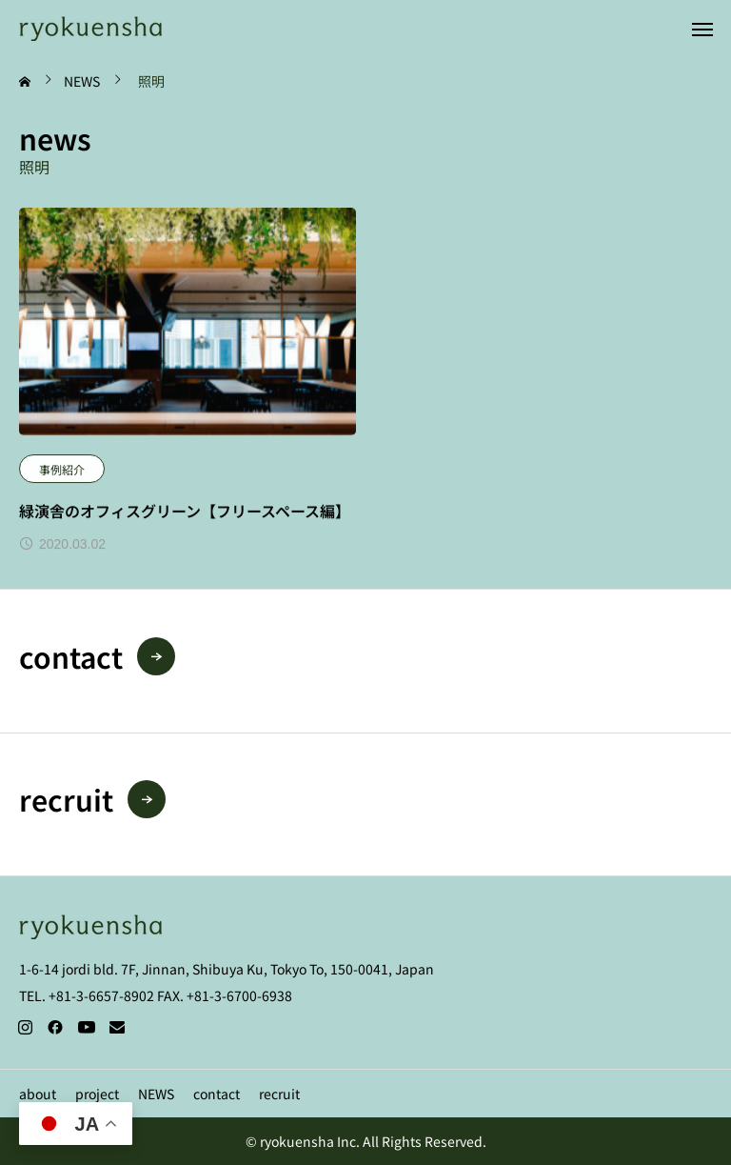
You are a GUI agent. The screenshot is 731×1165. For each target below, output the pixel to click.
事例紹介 (62, 469)
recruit (279, 1093)
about (37, 1093)
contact (216, 1093)
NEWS (156, 1093)
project (97, 1093)
